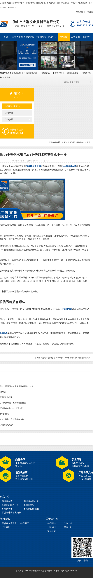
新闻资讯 (64, 37)
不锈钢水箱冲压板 (29, 38)
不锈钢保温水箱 (71, 73)
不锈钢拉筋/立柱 (31, 509)
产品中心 (52, 37)
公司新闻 (9, 113)
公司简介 (52, 523)
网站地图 (90, 12)
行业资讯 (9, 119)
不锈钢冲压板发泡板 (11, 512)
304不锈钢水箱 (69, 166)
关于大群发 (17, 37)
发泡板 (7, 77)
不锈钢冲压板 (15, 73)
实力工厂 (68, 527)
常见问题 (52, 531)
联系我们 (79, 12)
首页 (6, 37)
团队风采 (52, 527)
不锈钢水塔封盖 (40, 38)
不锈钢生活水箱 (33, 166)
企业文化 (68, 523)
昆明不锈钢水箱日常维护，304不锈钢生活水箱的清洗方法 (62, 358)
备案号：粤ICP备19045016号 (65, 571)
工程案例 (75, 37)
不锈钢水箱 (66, 309)
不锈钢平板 (57, 73)
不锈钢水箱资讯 (12, 106)
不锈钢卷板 (45, 73)
